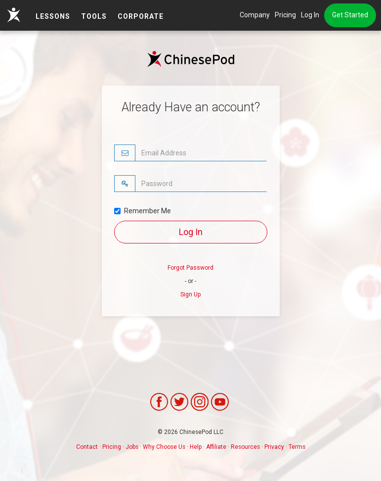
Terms (297, 446)
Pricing (285, 15)
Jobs (132, 446)
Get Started (350, 15)
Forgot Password (190, 267)
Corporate (141, 16)
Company (255, 15)
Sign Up (190, 294)
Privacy (274, 446)
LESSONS (53, 16)
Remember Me (142, 211)
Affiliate (216, 446)
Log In (310, 15)
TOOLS (94, 16)
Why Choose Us (164, 446)
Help (196, 446)
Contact (87, 446)
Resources (245, 446)
